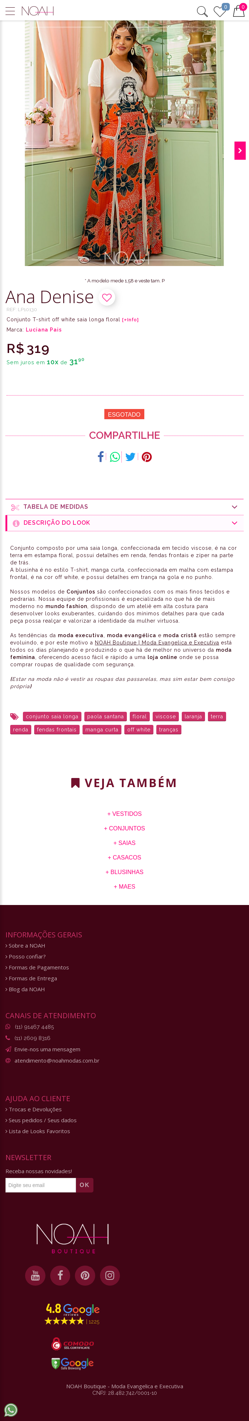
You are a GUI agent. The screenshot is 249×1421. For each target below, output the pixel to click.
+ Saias (124, 843)
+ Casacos (124, 857)
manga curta (102, 730)
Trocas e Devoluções (33, 1109)
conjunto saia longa (52, 716)
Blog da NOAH (25, 989)
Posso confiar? (25, 956)
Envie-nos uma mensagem (47, 1049)
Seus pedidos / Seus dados (41, 1120)
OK (85, 1185)
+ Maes (124, 887)
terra (217, 716)
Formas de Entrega (31, 978)
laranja (193, 716)
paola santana (105, 716)
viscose (166, 716)
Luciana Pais (44, 330)
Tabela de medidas (124, 507)
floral (140, 716)
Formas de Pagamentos (37, 967)
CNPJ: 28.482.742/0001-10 (124, 1395)
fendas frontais (57, 730)
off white (138, 730)
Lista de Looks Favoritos (37, 1131)
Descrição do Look (125, 523)
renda (20, 730)
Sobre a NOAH (25, 945)
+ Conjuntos (124, 828)
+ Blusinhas (124, 872)
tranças (168, 730)
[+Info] (130, 319)
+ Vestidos (124, 814)
